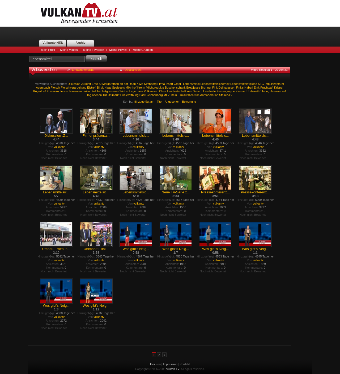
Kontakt (185, 364)
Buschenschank (175, 87)
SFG (261, 83)
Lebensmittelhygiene (243, 83)
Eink (257, 87)
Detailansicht (133, 69)
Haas (107, 87)
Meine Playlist (118, 49)
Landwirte (209, 91)
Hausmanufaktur (80, 91)
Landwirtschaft (176, 91)
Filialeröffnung (129, 95)
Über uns (155, 364)
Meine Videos (69, 49)
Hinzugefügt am (144, 101)
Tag (89, 95)
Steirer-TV (225, 95)
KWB (140, 83)
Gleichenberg (154, 95)
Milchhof (131, 87)
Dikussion (74, 83)
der (126, 83)
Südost (123, 91)
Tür (105, 95)
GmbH (178, 83)
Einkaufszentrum (188, 95)
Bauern (197, 91)
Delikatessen (227, 87)
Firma (161, 83)
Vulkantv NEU (52, 43)
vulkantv (59, 146)
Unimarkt (114, 95)
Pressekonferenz (57, 91)
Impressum (170, 364)
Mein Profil (48, 49)
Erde (95, 83)
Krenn (141, 87)
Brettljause (193, 87)
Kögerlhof (39, 91)
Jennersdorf (278, 91)
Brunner (206, 87)
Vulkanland (151, 91)
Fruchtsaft (266, 87)
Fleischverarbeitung (73, 87)
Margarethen (110, 83)
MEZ (167, 95)
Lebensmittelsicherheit (215, 83)
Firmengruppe (225, 91)
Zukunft (86, 83)
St (100, 83)
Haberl (248, 87)
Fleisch (55, 87)
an (121, 83)
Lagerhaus (136, 91)
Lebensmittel (191, 83)
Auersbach (43, 87)
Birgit (100, 87)
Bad (142, 95)
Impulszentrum (274, 83)
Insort (169, 83)
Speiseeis (118, 87)
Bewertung (189, 101)
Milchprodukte (155, 87)
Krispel (278, 87)
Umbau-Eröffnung (258, 91)
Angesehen (172, 101)
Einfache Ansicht (83, 69)
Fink (215, 87)
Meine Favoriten (93, 49)
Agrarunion (111, 91)
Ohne (162, 91)
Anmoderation (209, 95)
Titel (159, 101)
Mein (174, 95)
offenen (97, 95)
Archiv (80, 43)
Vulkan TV (79, 13)
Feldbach (98, 91)
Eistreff (91, 87)
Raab (132, 83)
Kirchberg (150, 83)
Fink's (240, 87)
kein (189, 91)
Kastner (241, 91)
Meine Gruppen (143, 49)
